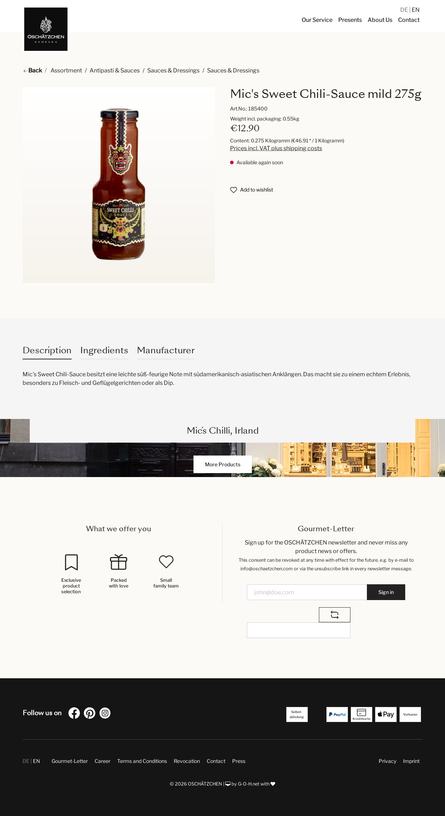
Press (238, 761)
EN (416, 9)
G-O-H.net (248, 784)
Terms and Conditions (142, 761)
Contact (216, 761)
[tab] (47, 350)
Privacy (387, 761)
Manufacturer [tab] (166, 350)
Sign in (386, 592)
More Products (222, 464)
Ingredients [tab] (104, 350)
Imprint (411, 761)
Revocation (187, 761)
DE (404, 9)
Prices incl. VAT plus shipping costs (276, 148)
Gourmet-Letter (70, 761)
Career (102, 761)
